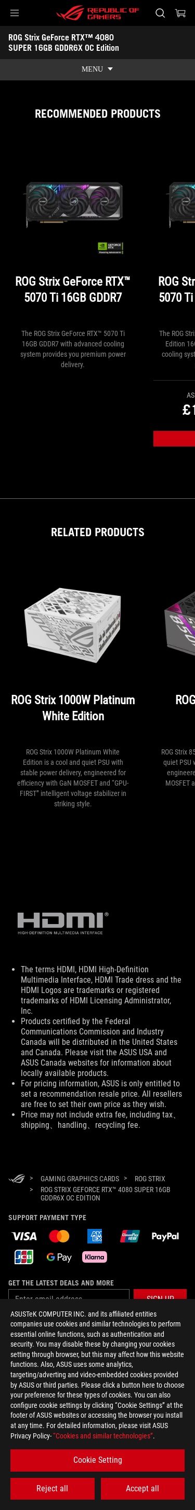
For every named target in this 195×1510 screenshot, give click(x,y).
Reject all (52, 1488)
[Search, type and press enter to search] (159, 13)
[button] (14, 13)
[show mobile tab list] (97, 69)
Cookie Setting (97, 1460)
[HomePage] (16, 1179)
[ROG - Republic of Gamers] (97, 13)
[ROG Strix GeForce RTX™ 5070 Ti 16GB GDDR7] (72, 235)
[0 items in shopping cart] (180, 13)
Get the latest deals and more (61, 1283)
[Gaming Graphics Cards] (80, 1179)
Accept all (142, 1488)
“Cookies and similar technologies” (103, 1436)
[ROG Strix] (150, 1179)
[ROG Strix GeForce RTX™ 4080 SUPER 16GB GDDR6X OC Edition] (110, 1193)
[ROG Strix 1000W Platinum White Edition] (72, 653)
